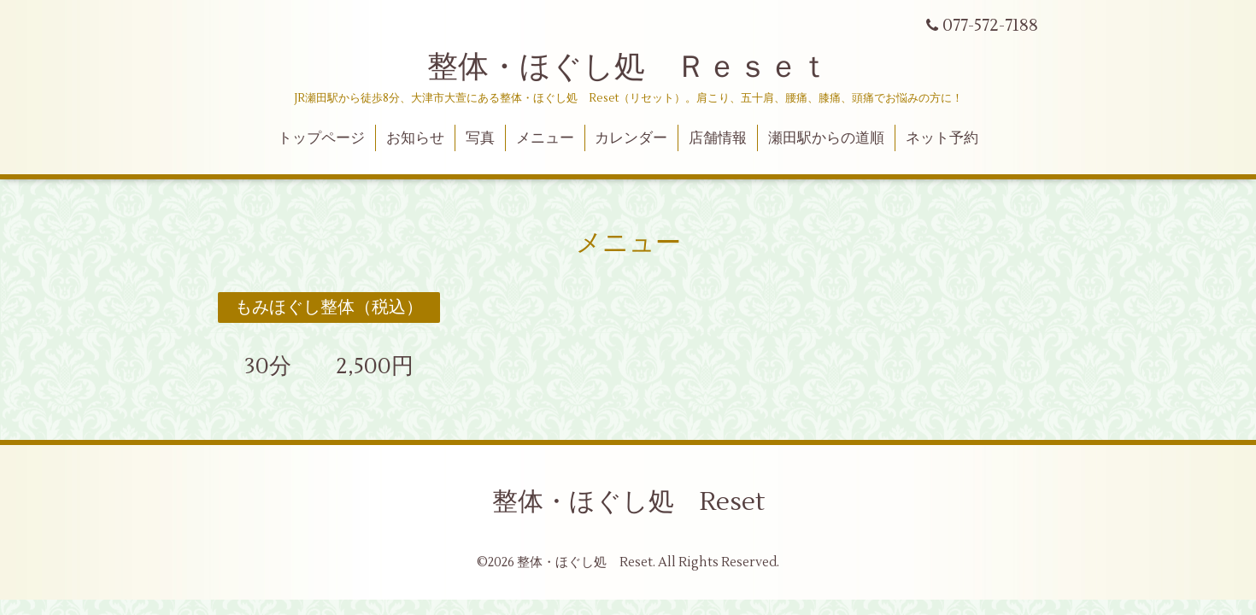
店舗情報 (718, 138)
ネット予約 (942, 138)
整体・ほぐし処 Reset (628, 501)
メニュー (545, 138)
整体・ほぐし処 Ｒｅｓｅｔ (628, 67)
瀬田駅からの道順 (826, 138)
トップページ (321, 138)
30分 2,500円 (318, 366)
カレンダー (631, 138)
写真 (480, 138)
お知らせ (415, 138)
